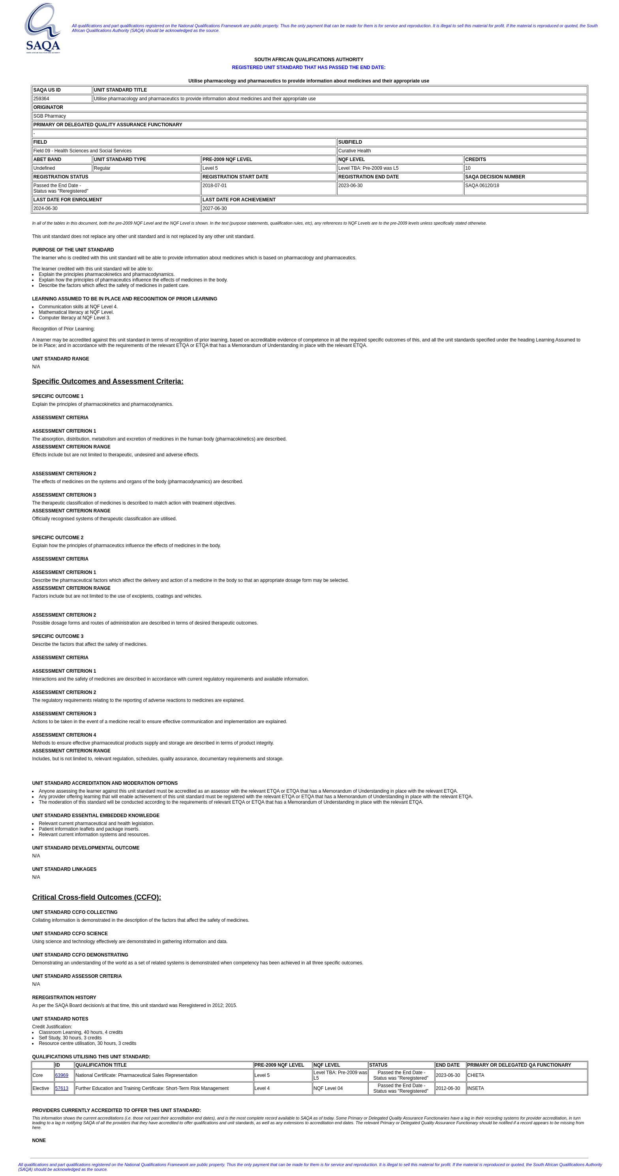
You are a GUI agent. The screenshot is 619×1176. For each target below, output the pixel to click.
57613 (61, 1088)
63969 (61, 1075)
